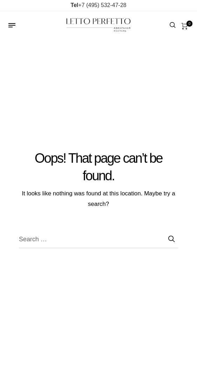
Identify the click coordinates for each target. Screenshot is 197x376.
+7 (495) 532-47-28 (98, 5)
